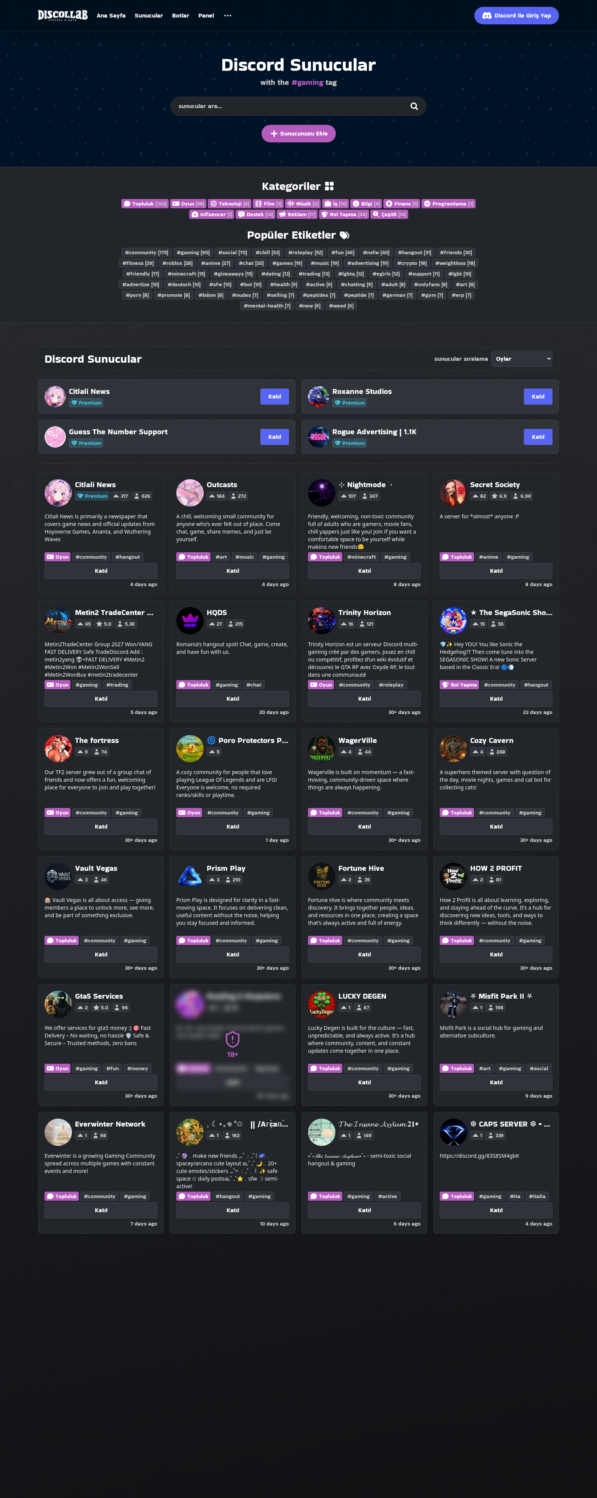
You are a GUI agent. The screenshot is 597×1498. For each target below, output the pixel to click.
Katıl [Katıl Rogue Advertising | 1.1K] (538, 436)
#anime (215, 263)
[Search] (414, 106)
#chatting (357, 284)
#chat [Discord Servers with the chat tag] (253, 684)
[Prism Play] (226, 868)
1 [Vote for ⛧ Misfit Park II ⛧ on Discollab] (477, 1007)
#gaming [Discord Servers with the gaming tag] (273, 557)
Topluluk (145, 203)
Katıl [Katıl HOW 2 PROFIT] (496, 954)
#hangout (414, 252)
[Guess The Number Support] (145, 431)
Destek (255, 214)
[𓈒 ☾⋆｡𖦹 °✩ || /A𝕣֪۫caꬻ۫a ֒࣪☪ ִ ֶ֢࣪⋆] (248, 1124)
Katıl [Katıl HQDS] (233, 698)
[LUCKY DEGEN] (362, 996)
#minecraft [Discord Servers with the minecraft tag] (361, 557)
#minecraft (186, 273)
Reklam (297, 214)
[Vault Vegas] (96, 868)
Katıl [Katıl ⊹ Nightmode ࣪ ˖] (364, 570)
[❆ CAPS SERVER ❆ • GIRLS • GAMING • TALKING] (511, 1124)
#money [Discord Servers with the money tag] (137, 1068)
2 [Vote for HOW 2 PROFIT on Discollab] (477, 879)
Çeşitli (389, 214)
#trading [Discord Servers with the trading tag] (117, 684)
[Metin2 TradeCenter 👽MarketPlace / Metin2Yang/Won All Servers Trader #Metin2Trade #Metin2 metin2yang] (116, 612)
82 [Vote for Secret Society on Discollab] (479, 496)
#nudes (245, 295)
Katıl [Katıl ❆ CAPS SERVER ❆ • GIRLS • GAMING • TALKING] (496, 1210)
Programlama (448, 203)
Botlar (180, 15)
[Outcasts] (227, 484)
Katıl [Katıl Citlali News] (274, 396)
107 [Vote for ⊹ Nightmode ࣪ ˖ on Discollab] (348, 496)
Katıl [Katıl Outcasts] (233, 570)
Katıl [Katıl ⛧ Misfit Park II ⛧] (496, 1082)
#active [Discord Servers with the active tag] (387, 1196)
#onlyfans (430, 284)
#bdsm (210, 295)
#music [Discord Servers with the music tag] (244, 557)
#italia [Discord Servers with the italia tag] (537, 1196)
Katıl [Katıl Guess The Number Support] (274, 436)
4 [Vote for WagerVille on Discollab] (345, 751)
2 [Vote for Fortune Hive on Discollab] (345, 879)
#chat (251, 263)
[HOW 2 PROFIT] (496, 868)
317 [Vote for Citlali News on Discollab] (120, 496)
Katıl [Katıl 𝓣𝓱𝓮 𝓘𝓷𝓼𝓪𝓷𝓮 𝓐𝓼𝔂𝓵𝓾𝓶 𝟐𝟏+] (364, 1210)
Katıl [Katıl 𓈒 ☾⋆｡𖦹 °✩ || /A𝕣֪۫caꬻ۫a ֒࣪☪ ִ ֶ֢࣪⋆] (233, 1210)
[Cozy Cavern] (492, 740)
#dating (275, 273)
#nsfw (376, 252)
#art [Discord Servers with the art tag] (221, 557)
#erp (461, 295)
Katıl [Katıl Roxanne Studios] (538, 396)
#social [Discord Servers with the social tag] (539, 1068)
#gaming (193, 252)
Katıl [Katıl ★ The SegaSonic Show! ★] (496, 698)
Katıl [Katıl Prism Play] (233, 954)
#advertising (368, 263)
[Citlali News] (145, 391)
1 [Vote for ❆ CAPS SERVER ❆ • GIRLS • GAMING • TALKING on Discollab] (477, 1135)
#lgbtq (351, 273)
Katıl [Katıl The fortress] (101, 826)
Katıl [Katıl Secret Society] (496, 570)
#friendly (142, 273)
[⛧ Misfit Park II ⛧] (501, 996)
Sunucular (149, 15)
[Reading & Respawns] (244, 996)
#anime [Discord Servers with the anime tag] (488, 557)
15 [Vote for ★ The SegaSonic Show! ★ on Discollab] (478, 624)
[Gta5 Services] (102, 996)
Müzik (303, 203)
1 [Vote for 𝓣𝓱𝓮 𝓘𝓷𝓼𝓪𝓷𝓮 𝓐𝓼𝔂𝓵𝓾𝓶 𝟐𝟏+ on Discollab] (345, 1135)
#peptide (359, 295)
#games (287, 263)
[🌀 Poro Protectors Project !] (248, 740)
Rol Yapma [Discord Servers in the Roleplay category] (459, 684)
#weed (341, 305)
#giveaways (233, 273)
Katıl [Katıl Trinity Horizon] (364, 698)
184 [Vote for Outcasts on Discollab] (217, 496)
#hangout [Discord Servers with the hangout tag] (127, 557)
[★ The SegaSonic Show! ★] (511, 612)
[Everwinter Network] (110, 1124)
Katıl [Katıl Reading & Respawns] (233, 1082)
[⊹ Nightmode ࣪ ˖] (365, 484)
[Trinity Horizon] (364, 612)
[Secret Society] (501, 484)
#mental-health (267, 305)
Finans (401, 203)
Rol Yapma (344, 214)
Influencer (211, 214)
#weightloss (455, 263)
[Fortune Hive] (361, 868)
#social (232, 252)
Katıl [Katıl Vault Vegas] (101, 954)
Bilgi (366, 203)
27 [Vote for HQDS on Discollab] (215, 624)
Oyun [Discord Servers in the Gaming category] (57, 557)
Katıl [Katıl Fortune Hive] (364, 954)
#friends (456, 252)
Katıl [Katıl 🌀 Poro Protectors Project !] (233, 826)
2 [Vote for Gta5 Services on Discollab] (82, 1007)
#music (325, 263)
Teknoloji (229, 203)
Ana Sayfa (111, 15)
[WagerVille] (357, 740)
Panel (206, 15)
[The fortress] (97, 740)
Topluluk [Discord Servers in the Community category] (193, 557)
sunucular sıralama (461, 358)
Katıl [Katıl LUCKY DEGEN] (364, 1082)
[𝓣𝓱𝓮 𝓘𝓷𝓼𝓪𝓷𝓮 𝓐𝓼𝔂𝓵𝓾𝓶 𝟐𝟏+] (378, 1124)
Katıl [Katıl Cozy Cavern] (496, 826)
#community (146, 252)
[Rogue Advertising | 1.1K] (408, 431)
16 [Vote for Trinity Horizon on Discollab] (346, 624)
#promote (173, 295)
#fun (342, 252)
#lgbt (459, 273)
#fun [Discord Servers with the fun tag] (112, 1068)
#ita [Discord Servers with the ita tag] (515, 1196)
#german (397, 295)
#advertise (140, 284)
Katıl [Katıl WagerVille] (364, 826)
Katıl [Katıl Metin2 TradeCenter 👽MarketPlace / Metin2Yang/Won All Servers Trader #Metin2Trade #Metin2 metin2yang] (101, 698)
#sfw (220, 284)
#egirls (386, 273)
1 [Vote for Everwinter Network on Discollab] (82, 1135)
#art (465, 284)
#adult (393, 284)
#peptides (319, 295)
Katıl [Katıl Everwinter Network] (101, 1210)
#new (310, 305)
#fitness (138, 263)
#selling (280, 295)
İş (335, 203)
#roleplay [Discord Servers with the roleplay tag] (391, 684)
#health (283, 284)
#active (319, 284)
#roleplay (305, 252)
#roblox (177, 263)
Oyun (188, 203)
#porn (137, 295)
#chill (267, 252)
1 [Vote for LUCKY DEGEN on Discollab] (345, 1007)
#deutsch (184, 284)
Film (268, 203)
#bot (251, 284)
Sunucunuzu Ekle (299, 133)
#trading (314, 273)
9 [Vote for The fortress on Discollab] (82, 751)
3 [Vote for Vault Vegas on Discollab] (82, 879)
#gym (432, 295)
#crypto (412, 263)
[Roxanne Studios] (408, 391)
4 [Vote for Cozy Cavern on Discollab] (477, 751)
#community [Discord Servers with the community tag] (91, 557)
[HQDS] (225, 612)
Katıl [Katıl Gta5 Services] (101, 1082)
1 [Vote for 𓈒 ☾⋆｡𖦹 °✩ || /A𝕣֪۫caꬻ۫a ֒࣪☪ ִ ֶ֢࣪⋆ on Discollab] (214, 1135)
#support (424, 273)
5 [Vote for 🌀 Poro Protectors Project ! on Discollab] (214, 751)
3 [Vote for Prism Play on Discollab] (214, 879)
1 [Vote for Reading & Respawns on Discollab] (214, 1007)
